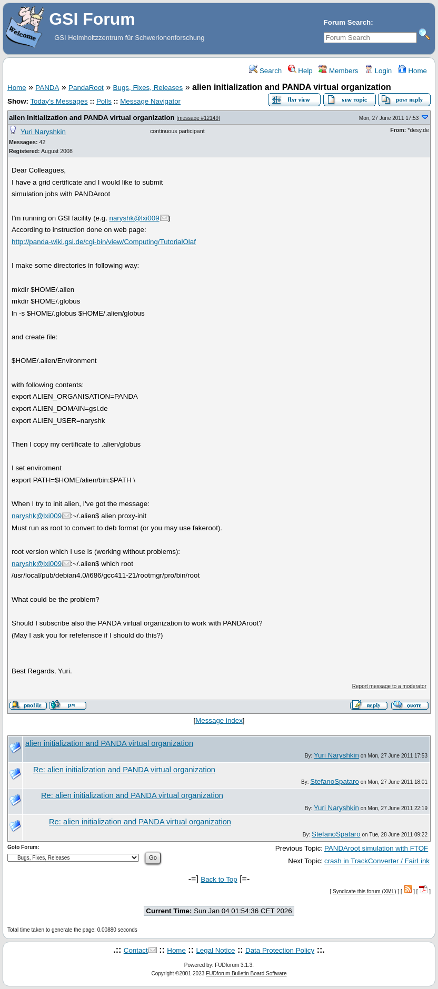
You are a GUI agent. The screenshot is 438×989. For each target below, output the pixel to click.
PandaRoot (86, 88)
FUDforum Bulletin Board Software (246, 973)
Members (338, 71)
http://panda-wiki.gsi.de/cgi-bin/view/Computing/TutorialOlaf (104, 242)
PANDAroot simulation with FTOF (376, 848)
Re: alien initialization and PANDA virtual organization (124, 769)
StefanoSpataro (334, 781)
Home (412, 71)
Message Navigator (150, 101)
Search (265, 71)
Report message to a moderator (389, 686)
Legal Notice (215, 950)
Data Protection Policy (279, 950)
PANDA (47, 88)
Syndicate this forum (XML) (364, 891)
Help (300, 71)
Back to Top (219, 879)
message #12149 (198, 118)
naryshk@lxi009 (135, 218)
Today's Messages (58, 101)
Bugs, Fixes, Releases (148, 88)
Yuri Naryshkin (43, 132)
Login (378, 71)
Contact (136, 950)
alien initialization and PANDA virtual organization (92, 118)
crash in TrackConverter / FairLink (377, 861)
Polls (104, 101)
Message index (219, 720)
